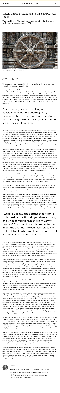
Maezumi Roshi (7, 27)
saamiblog (21, 70)
